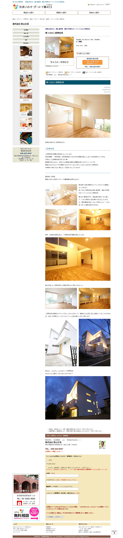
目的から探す (94, 13)
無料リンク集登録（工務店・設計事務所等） (90, 532)
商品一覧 (26, 33)
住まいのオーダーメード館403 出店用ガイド (90, 527)
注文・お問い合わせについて (20, 528)
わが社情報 (26, 36)
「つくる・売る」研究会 (85, 528)
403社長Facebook (50, 530)
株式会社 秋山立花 (21, 24)
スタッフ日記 (49, 532)
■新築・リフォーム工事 (52, 19)
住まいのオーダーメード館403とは (22, 527)
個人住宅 (42, 19)
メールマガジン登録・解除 (20, 530)
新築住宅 (62, 19)
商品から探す (29, 13)
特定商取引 (26, 43)
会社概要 (26, 30)
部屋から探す (61, 13)
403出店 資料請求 (83, 530)
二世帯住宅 (25, 19)
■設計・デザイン (17, 19)
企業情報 (48, 527)
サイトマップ (16, 532)
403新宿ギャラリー (51, 528)
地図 (26, 40)
